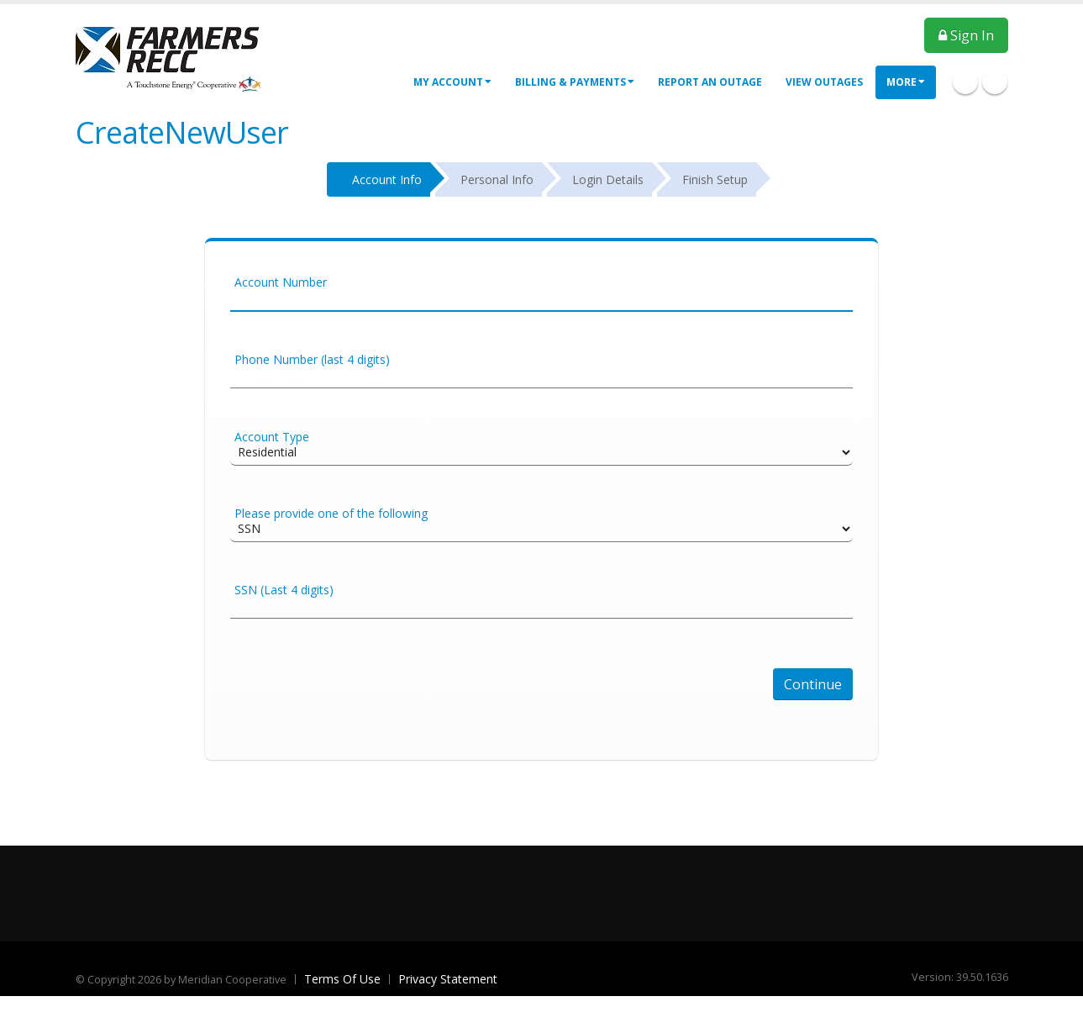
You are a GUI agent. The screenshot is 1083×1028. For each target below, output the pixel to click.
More (905, 82)
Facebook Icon (965, 81)
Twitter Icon (994, 81)
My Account (452, 82)
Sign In (966, 35)
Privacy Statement (447, 979)
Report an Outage (710, 82)
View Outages (824, 82)
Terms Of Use (342, 979)
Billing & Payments (574, 82)
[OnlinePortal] (168, 57)
